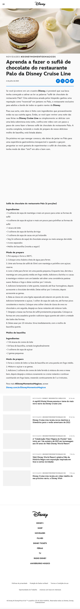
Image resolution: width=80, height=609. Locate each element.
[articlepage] (17, 466)
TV (40, 553)
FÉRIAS (40, 548)
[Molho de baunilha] (40, 333)
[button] (3, 4)
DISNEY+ (40, 523)
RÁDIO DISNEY (40, 558)
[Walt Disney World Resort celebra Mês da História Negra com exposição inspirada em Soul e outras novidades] (54, 459)
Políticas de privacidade (19, 583)
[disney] (40, 514)
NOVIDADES (40, 533)
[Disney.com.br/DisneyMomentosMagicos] (26, 387)
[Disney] (40, 4)
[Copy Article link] (72, 81)
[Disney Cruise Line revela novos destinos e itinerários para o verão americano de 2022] (54, 421)
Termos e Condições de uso (59, 583)
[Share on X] (63, 81)
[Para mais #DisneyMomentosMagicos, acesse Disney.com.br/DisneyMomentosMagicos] (40, 385)
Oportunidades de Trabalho (28, 590)
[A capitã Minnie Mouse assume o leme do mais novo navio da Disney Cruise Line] (54, 402)
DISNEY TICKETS (40, 543)
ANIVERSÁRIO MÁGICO (40, 563)
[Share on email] (67, 81)
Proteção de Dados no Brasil (39, 583)
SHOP (40, 528)
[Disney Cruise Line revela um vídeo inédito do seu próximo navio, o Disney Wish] (54, 477)
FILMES (40, 538)
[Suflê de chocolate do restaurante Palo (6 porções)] (40, 201)
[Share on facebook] (58, 81)
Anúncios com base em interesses (50, 590)
